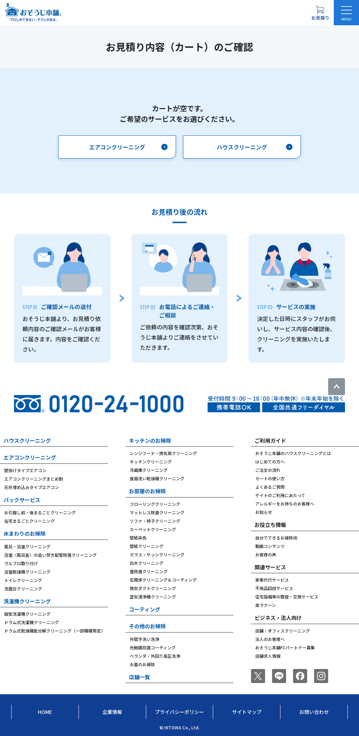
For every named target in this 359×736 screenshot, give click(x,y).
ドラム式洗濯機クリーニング (31, 622)
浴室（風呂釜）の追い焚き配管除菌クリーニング (50, 555)
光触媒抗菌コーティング (153, 647)
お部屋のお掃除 (147, 491)
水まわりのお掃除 (25, 533)
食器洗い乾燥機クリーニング (157, 478)
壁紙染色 (138, 538)
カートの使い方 (270, 478)
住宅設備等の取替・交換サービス (286, 597)
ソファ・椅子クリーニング (155, 521)
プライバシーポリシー (179, 711)
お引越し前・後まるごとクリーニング (40, 512)
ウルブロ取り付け (21, 563)
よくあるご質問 (270, 487)
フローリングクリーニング (155, 504)
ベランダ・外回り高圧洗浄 (155, 656)
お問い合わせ (314, 711)
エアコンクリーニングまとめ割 (33, 479)
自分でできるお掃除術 (276, 538)
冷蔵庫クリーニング (149, 470)
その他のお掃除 (147, 626)
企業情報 (112, 711)
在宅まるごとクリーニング (29, 521)
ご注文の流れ (267, 470)
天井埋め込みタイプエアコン (31, 487)
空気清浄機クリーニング (153, 597)
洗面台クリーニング (23, 588)
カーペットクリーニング (153, 529)
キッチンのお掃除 (150, 440)
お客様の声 (265, 554)
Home (45, 711)
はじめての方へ (270, 461)
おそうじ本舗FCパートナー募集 (285, 647)
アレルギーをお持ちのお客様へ (284, 504)
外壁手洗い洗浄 (144, 639)
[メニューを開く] (346, 12)
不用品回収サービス (274, 588)
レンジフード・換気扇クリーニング (163, 453)
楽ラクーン (265, 605)
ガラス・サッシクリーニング (157, 554)
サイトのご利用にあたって (280, 495)
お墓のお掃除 (142, 664)
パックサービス (22, 499)
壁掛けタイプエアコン (25, 470)
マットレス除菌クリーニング (157, 512)
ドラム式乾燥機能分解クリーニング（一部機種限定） (54, 631)
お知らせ (263, 512)
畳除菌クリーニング (149, 571)
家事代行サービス (272, 580)
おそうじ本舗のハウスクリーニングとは (293, 453)
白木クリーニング (146, 563)
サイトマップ (247, 711)
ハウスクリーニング (27, 440)
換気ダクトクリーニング (153, 588)
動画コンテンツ (270, 546)
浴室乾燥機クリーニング (27, 572)
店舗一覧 (139, 677)
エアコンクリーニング (30, 457)
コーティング (144, 609)
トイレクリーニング (23, 580)
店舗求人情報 (267, 656)
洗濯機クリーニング (27, 601)
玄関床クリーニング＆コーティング (163, 580)
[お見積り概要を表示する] (320, 12)
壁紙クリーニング (146, 546)
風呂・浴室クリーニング (27, 546)
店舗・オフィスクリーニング (282, 631)
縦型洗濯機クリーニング (27, 614)
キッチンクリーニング (151, 461)
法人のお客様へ (270, 639)
